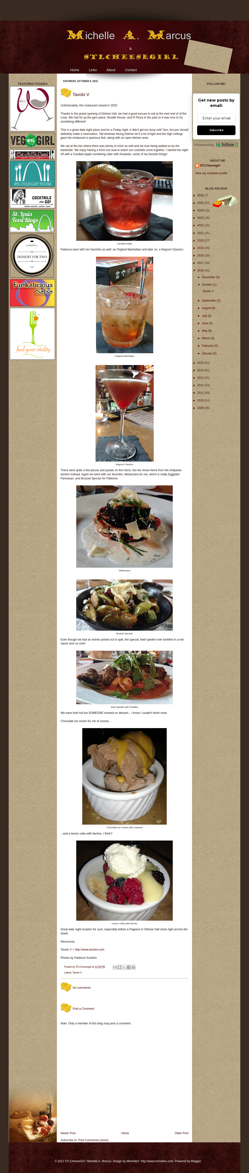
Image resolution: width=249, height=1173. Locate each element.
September (209, 300)
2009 (201, 408)
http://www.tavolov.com (89, 949)
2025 (201, 203)
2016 (201, 270)
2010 (201, 400)
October (207, 284)
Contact (131, 70)
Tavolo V (77, 972)
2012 (201, 385)
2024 (201, 210)
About (111, 70)
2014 (201, 370)
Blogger (196, 1161)
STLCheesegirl (84, 967)
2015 (201, 363)
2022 (201, 225)
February (208, 345)
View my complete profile (211, 173)
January (207, 353)
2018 (201, 255)
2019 (201, 248)
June (205, 323)
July (205, 315)
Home (74, 70)
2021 (201, 233)
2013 (201, 378)
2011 (201, 392)
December (209, 277)
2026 (201, 195)
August (207, 308)
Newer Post (68, 1133)
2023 (201, 218)
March (206, 338)
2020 (201, 240)
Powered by (216, 145)
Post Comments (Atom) (93, 1140)
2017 (201, 263)
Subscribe (216, 130)
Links (93, 70)
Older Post (181, 1133)
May (205, 330)
